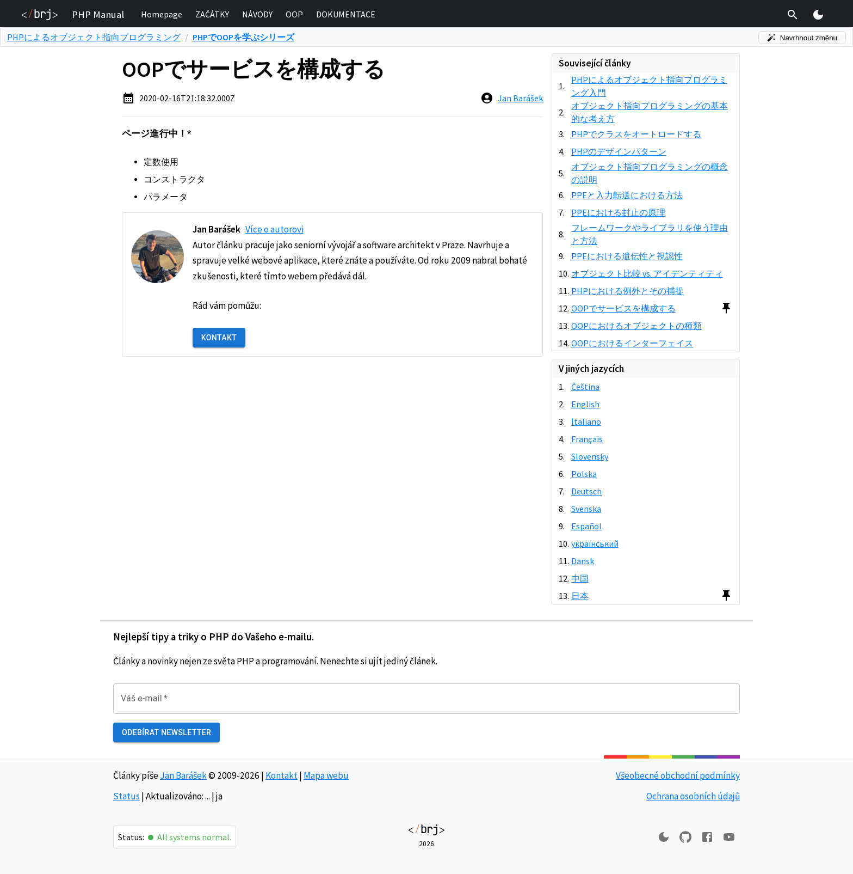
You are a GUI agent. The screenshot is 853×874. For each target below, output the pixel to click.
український (595, 543)
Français (587, 438)
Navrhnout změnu (802, 38)
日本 (580, 595)
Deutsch (586, 491)
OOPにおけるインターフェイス (632, 343)
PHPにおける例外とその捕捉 (627, 290)
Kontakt (219, 338)
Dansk (582, 560)
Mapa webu (326, 775)
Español (586, 526)
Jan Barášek (520, 98)
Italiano (586, 421)
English (585, 404)
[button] (161, 14)
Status (126, 796)
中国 (580, 578)
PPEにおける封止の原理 (618, 212)
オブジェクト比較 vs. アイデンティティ (647, 273)
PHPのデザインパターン (618, 151)
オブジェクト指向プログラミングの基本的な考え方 (649, 112)
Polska (584, 473)
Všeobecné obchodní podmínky (678, 775)
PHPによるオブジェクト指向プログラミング (94, 37)
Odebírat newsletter (166, 733)
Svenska (586, 508)
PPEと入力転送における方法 (627, 195)
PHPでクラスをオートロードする (636, 134)
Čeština (585, 386)
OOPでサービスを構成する (623, 308)
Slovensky (589, 456)
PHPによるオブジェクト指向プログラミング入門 (649, 86)
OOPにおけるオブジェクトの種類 (636, 325)
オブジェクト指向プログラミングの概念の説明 (649, 173)
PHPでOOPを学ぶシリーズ (243, 37)
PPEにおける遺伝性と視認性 (627, 255)
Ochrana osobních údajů (693, 796)
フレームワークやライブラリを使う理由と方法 (649, 234)
